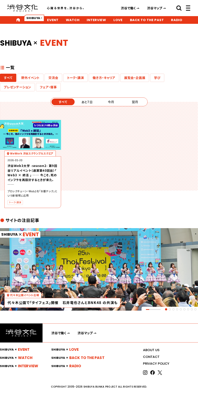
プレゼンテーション (17, 87)
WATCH (73, 20)
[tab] (166, 309)
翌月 (135, 102)
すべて (8, 77)
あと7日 (87, 102)
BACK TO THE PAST (147, 20)
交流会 (53, 77)
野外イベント (30, 77)
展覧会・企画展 (134, 77)
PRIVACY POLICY (156, 363)
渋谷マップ (154, 8)
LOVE (118, 20)
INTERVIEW (96, 20)
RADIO (176, 20)
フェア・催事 (48, 87)
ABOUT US (151, 350)
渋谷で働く (128, 8)
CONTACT (151, 356)
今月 (111, 102)
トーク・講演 (75, 77)
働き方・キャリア (104, 77)
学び (157, 77)
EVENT (52, 20)
